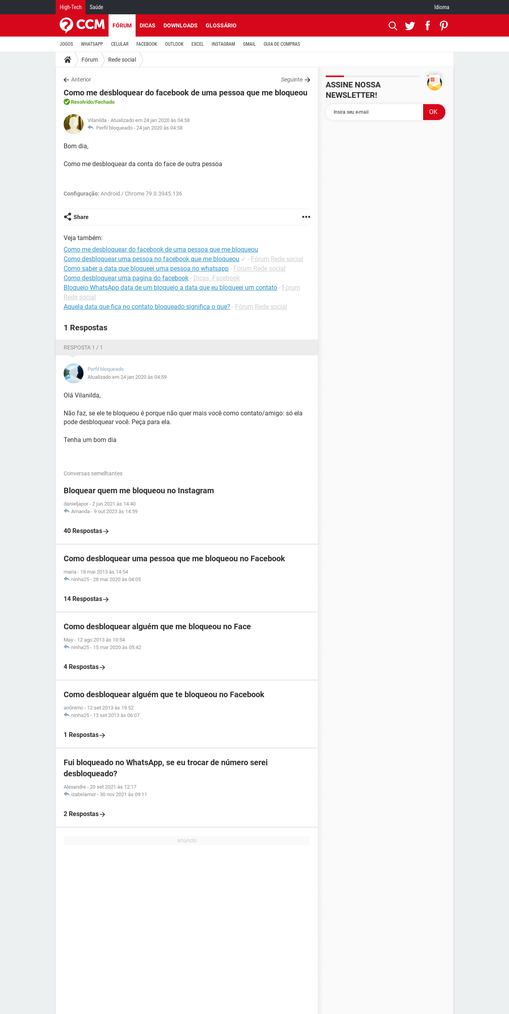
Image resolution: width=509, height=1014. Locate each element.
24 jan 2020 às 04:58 (159, 128)
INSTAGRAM (223, 44)
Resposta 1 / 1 (83, 347)
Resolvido (82, 102)
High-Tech (71, 7)
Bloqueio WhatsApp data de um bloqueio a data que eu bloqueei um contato (170, 287)
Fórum (122, 25)
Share (81, 217)
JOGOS (66, 44)
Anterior (81, 79)
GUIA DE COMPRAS (282, 44)
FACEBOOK (146, 44)
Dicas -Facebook (216, 278)
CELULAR (119, 44)
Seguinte (292, 79)
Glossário (221, 25)
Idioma (441, 7)
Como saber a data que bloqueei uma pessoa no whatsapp (146, 268)
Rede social (122, 59)
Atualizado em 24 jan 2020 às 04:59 (127, 377)
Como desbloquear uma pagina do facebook (126, 278)
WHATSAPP (92, 44)
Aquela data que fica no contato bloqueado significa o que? (147, 306)
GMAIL (249, 44)
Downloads (180, 25)
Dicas (147, 25)
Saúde (96, 7)
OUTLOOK (174, 44)
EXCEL (197, 44)
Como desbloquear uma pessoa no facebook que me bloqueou (151, 259)
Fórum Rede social (277, 259)
